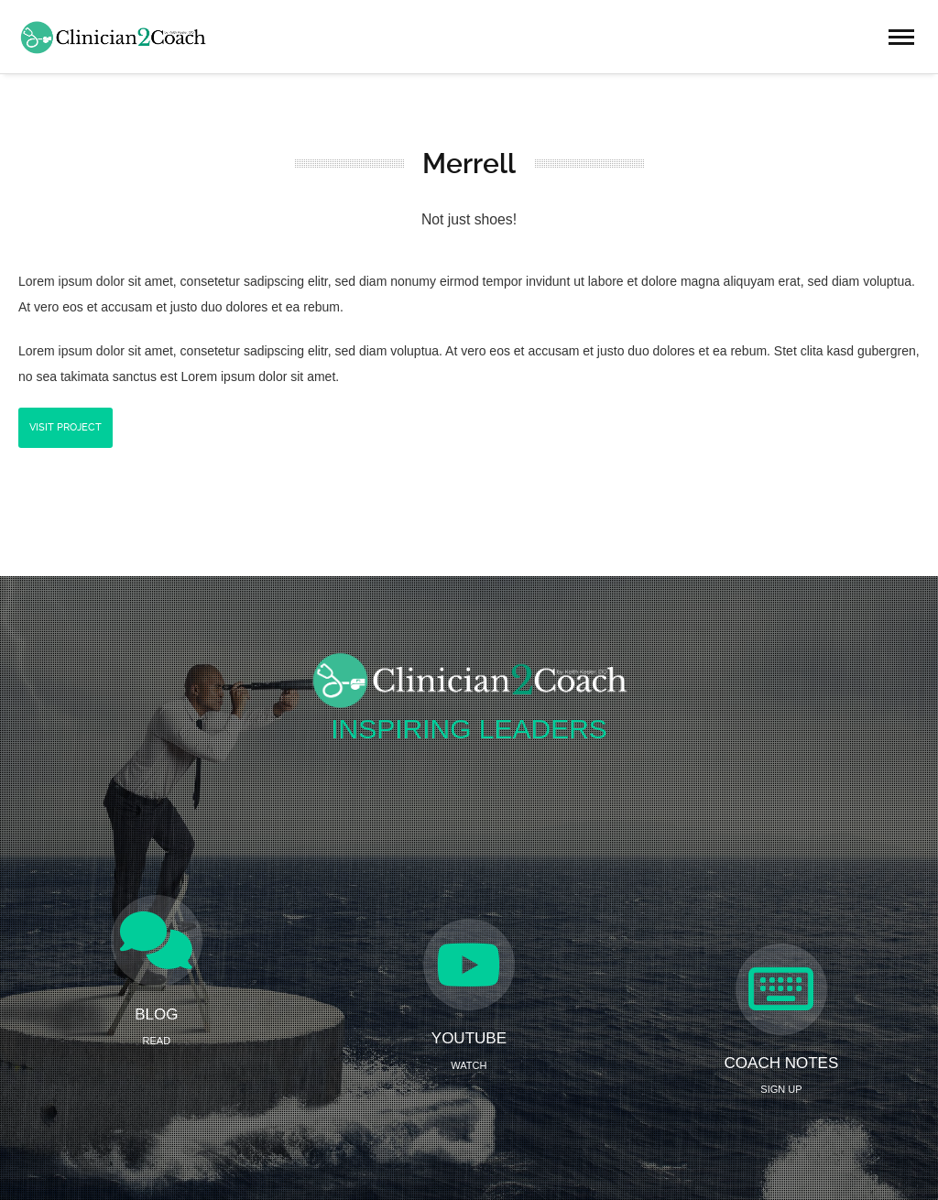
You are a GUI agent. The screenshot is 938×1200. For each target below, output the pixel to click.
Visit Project (65, 427)
